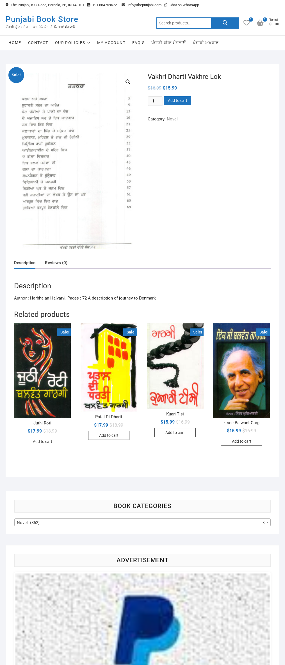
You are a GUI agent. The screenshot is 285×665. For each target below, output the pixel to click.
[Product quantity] (155, 101)
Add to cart (177, 100)
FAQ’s (138, 42)
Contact (38, 42)
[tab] (24, 263)
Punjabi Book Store (42, 19)
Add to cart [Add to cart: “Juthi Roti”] (42, 441)
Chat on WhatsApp (181, 5)
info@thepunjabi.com (141, 5)
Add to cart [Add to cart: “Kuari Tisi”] (175, 432)
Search (225, 23)
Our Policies (70, 42)
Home (14, 42)
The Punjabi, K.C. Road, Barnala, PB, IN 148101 (45, 5)
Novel (172, 119)
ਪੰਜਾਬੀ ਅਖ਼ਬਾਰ (206, 42)
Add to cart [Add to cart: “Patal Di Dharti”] (108, 435)
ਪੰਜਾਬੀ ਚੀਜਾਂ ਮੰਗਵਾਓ (168, 42)
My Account (111, 42)
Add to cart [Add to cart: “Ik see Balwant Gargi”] (241, 441)
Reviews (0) (56, 262)
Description (24, 262)
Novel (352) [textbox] (141, 523)
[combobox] (142, 522)
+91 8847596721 (103, 5)
